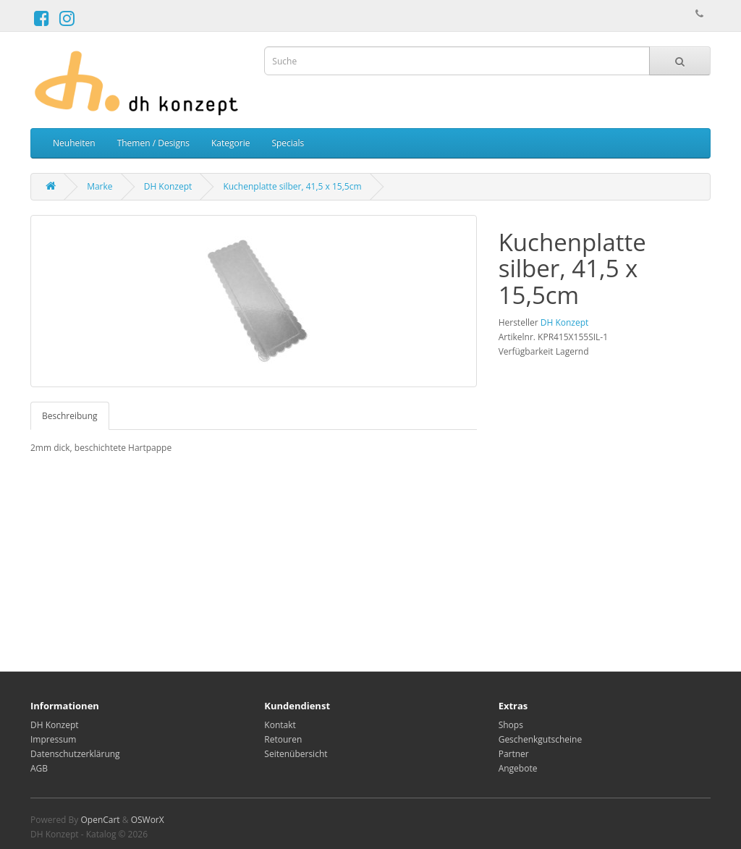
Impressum (53, 739)
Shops (511, 725)
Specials (287, 143)
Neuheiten (74, 143)
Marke (99, 186)
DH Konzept (168, 186)
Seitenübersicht (295, 754)
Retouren (283, 739)
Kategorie (230, 143)
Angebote (518, 768)
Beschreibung (70, 416)
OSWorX (147, 820)
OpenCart (99, 820)
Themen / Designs (153, 143)
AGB (39, 768)
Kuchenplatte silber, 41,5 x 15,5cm (292, 186)
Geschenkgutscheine (541, 739)
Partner (514, 754)
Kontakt (279, 725)
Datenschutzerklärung (75, 754)
